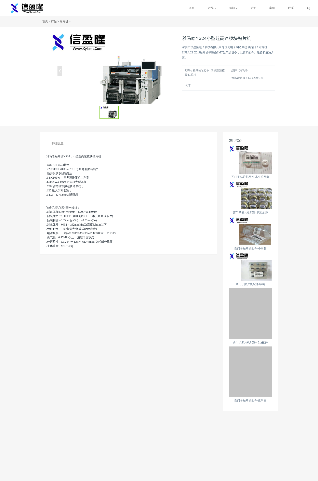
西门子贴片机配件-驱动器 (250, 400)
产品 (54, 21)
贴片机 (64, 21)
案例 (272, 8)
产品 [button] (212, 8)
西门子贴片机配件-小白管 (250, 248)
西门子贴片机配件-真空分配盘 (250, 176)
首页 (192, 8)
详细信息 (57, 143)
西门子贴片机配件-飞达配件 (250, 342)
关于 (253, 8)
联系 (291, 8)
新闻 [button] (233, 8)
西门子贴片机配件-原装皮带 (250, 212)
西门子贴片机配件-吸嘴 (250, 284)
